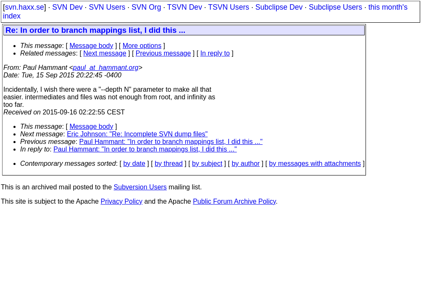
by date (134, 163)
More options (142, 45)
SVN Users (107, 7)
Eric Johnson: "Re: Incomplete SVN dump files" (137, 134)
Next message (104, 53)
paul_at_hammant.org (106, 67)
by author (246, 163)
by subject (207, 163)
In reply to (215, 53)
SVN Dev (67, 7)
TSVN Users (228, 7)
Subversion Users (140, 187)
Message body (91, 45)
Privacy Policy (121, 201)
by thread (169, 163)
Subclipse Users (335, 7)
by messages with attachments (315, 163)
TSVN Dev (184, 7)
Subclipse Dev (279, 7)
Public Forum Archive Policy (234, 201)
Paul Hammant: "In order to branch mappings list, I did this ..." (171, 141)
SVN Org (146, 7)
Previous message (163, 53)
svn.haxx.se (24, 7)
